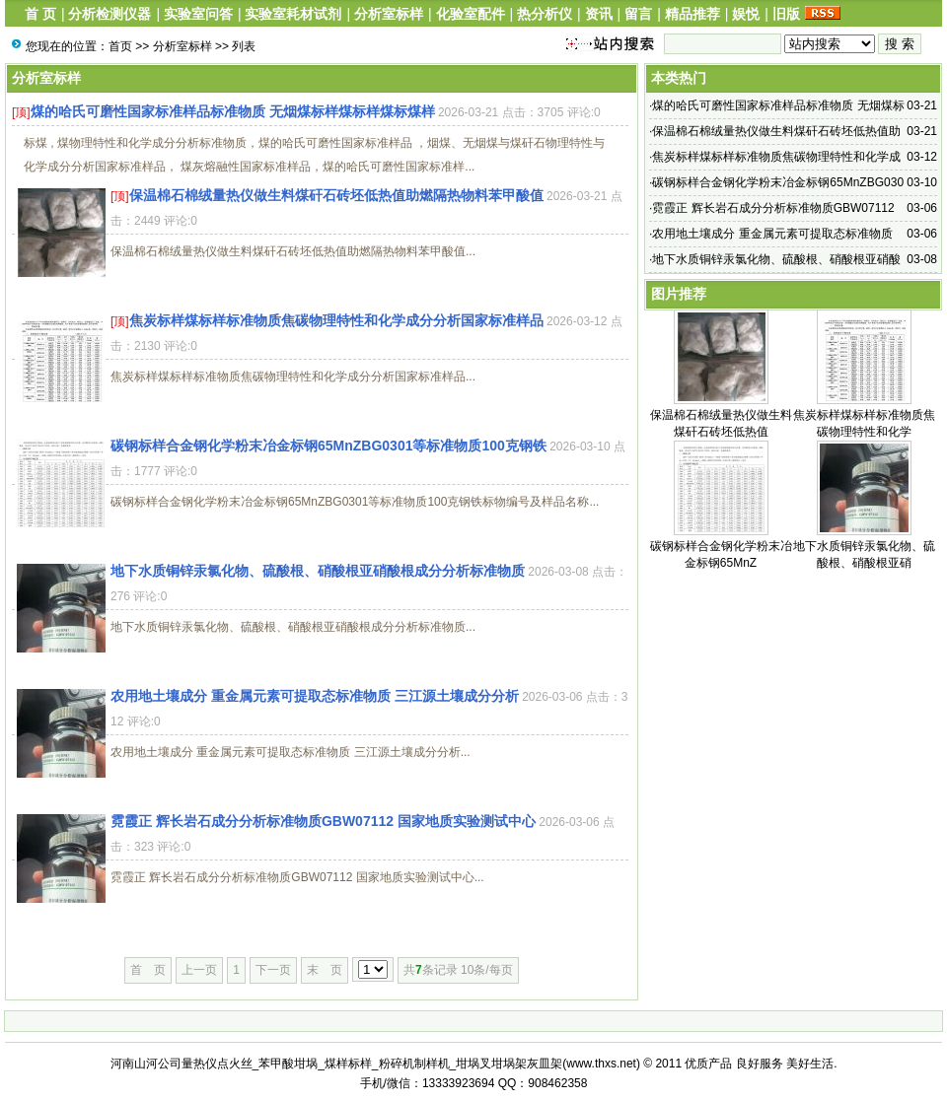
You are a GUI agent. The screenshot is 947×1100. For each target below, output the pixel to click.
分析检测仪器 (109, 14)
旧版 (786, 14)
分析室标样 (388, 14)
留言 (638, 14)
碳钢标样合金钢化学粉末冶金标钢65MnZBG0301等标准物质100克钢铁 (328, 445)
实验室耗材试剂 (293, 14)
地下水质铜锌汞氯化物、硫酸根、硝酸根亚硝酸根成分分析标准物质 (317, 571)
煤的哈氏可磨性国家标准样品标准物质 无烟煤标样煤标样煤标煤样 (233, 111)
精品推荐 (692, 14)
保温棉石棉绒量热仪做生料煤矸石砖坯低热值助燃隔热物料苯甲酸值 (336, 195)
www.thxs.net (601, 1063)
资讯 (599, 14)
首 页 (40, 14)
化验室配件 (470, 14)
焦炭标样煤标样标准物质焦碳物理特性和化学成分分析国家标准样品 (336, 320)
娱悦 (746, 14)
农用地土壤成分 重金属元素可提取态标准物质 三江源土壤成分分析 (314, 696)
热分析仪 (544, 14)
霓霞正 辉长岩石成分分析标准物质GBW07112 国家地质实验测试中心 (323, 821)
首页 (120, 46)
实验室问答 (198, 14)
